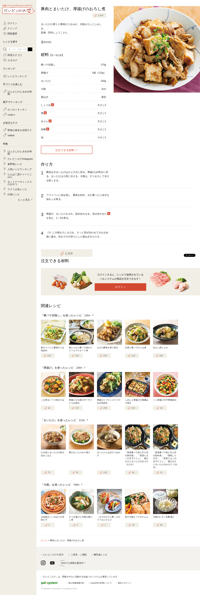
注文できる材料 (64, 150)
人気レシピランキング (20, 169)
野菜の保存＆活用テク (20, 130)
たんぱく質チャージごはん (20, 175)
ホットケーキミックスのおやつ (20, 182)
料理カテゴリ (15, 55)
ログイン (120, 287)
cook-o (11, 114)
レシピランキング (17, 76)
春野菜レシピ (15, 164)
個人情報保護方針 (76, 583)
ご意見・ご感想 (79, 554)
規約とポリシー (125, 583)
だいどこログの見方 (53, 554)
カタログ (12, 60)
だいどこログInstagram (20, 158)
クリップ (12, 28)
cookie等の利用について (101, 583)
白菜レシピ (14, 194)
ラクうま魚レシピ (17, 189)
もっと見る (24, 199)
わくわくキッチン (17, 109)
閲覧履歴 (12, 33)
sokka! (11, 135)
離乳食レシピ (100, 554)
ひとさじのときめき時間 (20, 92)
